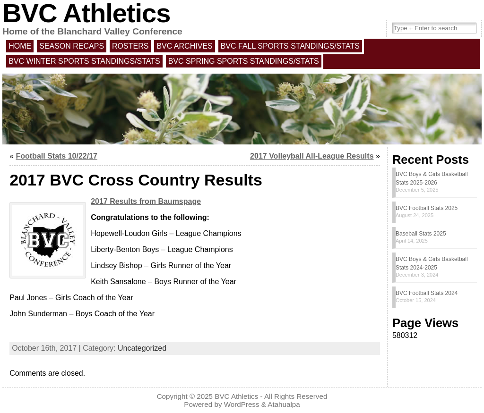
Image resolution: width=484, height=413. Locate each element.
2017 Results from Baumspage (146, 201)
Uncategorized (142, 348)
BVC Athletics (236, 396)
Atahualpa (284, 404)
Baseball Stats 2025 (421, 233)
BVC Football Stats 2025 (427, 208)
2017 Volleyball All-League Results (311, 156)
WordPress (241, 404)
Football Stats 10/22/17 (56, 156)
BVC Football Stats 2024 (427, 293)
